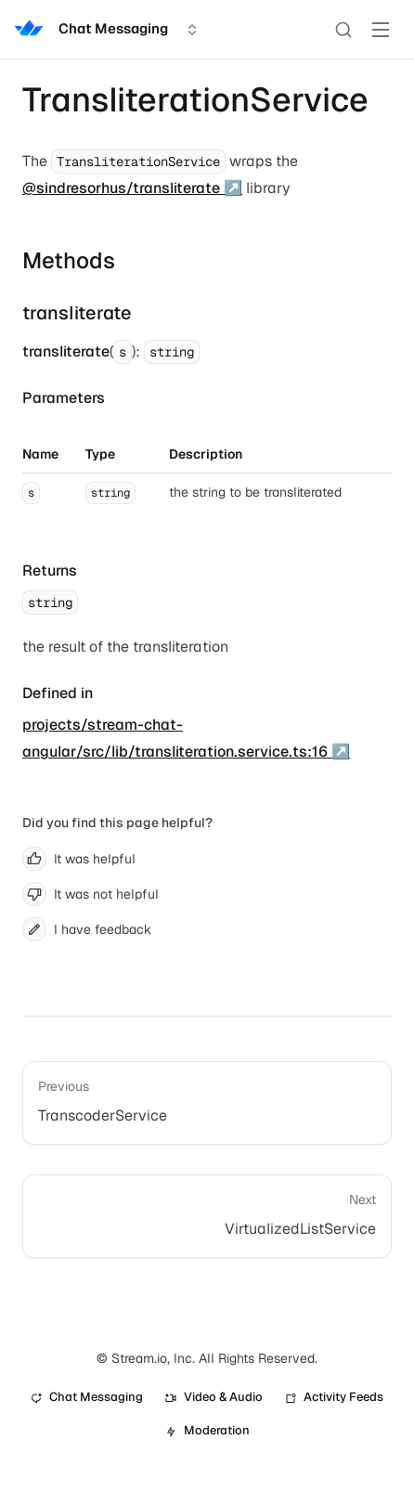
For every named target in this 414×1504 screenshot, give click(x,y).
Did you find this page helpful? (117, 822)
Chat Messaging (87, 1397)
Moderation (207, 1430)
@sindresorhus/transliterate (121, 188)
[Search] (343, 29)
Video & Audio (214, 1397)
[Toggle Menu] (380, 29)
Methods (68, 260)
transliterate (77, 313)
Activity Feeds (334, 1397)
